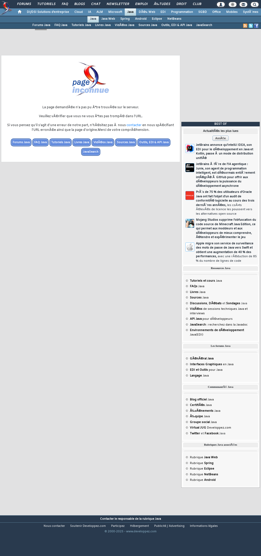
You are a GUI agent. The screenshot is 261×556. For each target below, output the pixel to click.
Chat (96, 4)
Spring (125, 19)
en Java (211, 364)
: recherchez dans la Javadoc (219, 325)
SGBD (202, 12)
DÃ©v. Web (147, 12)
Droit (181, 4)
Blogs (79, 4)
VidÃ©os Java (124, 25)
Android (141, 19)
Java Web (108, 19)
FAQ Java (60, 25)
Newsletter (117, 4)
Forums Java (41, 25)
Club (197, 4)
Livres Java (103, 25)
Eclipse (157, 19)
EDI (163, 12)
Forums (24, 4)
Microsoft (115, 12)
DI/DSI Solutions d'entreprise (48, 12)
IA (89, 12)
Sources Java (147, 25)
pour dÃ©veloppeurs (211, 319)
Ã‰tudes (162, 4)
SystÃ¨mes (250, 12)
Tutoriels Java (81, 25)
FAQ (65, 4)
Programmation (182, 12)
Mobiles (232, 12)
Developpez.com (210, 428)
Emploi (141, 4)
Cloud (78, 12)
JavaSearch (204, 25)
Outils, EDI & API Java (176, 25)
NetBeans (174, 19)
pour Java (206, 370)
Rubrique (204, 457)
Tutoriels (46, 4)
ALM (99, 12)
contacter (134, 125)
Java (130, 12)
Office (216, 12)
